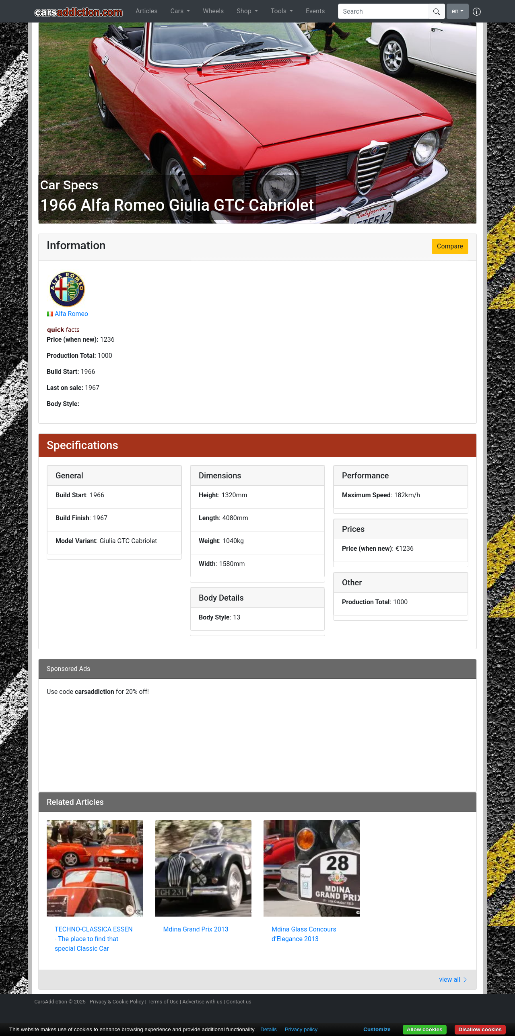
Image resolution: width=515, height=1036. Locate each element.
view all (453, 979)
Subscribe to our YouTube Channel (476, 1002)
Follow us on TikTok (462, 1002)
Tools (279, 11)
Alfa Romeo (71, 314)
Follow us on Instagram (419, 1002)
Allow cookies (425, 1029)
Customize (376, 1029)
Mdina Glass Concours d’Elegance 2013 (304, 934)
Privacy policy (301, 1029)
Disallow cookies (480, 1029)
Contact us (238, 1002)
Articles (146, 11)
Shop (245, 11)
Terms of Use (163, 1002)
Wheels (213, 11)
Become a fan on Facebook (448, 1002)
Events (315, 11)
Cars (177, 11)
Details (268, 1029)
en (455, 11)
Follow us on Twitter (433, 1002)
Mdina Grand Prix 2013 (196, 929)
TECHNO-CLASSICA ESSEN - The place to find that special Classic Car (94, 938)
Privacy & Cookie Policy (117, 1002)
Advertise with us (202, 1002)
